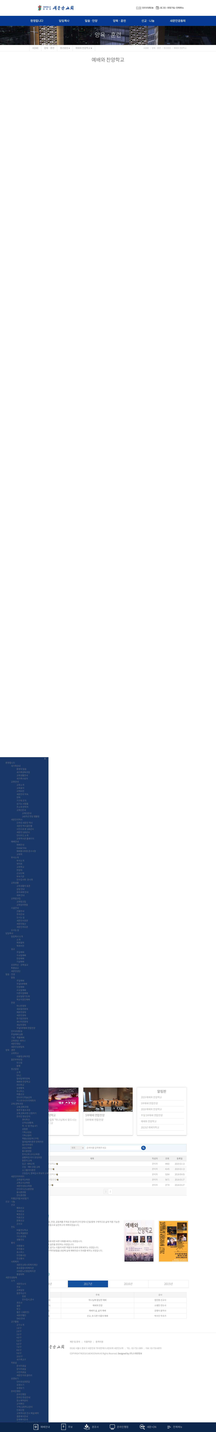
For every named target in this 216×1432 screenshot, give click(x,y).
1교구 (19, 1327)
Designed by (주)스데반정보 (130, 1353)
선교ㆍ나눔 (147, 20)
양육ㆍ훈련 (119, 20)
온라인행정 (16, 1391)
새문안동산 (21, 923)
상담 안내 (21, 889)
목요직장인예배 (23, 999)
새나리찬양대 (22, 1021)
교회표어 (20, 788)
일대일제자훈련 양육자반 (32, 1141)
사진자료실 (21, 1372)
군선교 (19, 1223)
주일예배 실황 (17, 1034)
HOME (35, 48)
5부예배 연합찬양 (94, 1115)
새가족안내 (16, 765)
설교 (13, 948)
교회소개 (20, 784)
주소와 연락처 (22, 806)
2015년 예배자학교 (150, 1127)
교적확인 (20, 1403)
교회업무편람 (22, 904)
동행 (18, 1065)
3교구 (19, 1334)
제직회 (19, 863)
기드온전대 (21, 1236)
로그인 (163, 8)
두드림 (19, 1062)
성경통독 (20, 1087)
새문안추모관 (22, 926)
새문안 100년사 (23, 832)
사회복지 (15, 1261)
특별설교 (15, 967)
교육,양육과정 (17, 1103)
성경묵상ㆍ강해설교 (19, 964)
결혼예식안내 (22, 1416)
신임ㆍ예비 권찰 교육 (31, 1166)
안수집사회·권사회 (25, 879)
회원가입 (171, 8)
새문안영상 (16, 1043)
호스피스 (20, 1252)
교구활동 (15, 1321)
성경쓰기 (20, 1384)
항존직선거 (21, 1293)
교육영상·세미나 (18, 1040)
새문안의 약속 (22, 794)
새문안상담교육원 (24, 1185)
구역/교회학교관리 (25, 1406)
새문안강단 (16, 971)
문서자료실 (21, 1365)
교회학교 (20, 866)
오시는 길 (21, 917)
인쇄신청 (20, 1409)
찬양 (13, 1002)
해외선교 (20, 1207)
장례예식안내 (22, 1419)
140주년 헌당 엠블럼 (30, 816)
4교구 (19, 1337)
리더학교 (20, 1084)
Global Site (21, 847)
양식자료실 (21, 1368)
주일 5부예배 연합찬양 (152, 1115)
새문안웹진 (21, 1315)
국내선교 (20, 1211)
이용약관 (88, 1341)
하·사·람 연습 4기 (29, 1125)
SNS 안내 (21, 1318)
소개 (18, 939)
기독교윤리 (27, 1135)
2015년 (168, 1284)
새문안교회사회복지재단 (27, 1264)
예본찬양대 (21, 1012)
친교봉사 (20, 1258)
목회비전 (20, 945)
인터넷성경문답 (23, 1381)
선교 (13, 1204)
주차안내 (20, 914)
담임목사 (64, 20)
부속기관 (20, 876)
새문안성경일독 (17, 1046)
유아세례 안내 (22, 892)
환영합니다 (36, 20)
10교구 (19, 1356)
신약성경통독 (27, 1122)
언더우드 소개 (22, 835)
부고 (18, 1308)
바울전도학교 (22, 1230)
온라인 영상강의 (23, 1116)
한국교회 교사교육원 (31, 1154)
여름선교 (20, 1094)
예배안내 (15, 841)
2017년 (88, 1284)
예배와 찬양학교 (23, 1081)
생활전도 (20, 1239)
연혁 (18, 797)
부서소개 (15, 857)
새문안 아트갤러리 (24, 1375)
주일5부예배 (22, 983)
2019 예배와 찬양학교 (151, 1097)
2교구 (19, 1331)
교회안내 (15, 781)
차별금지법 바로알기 (20, 1198)
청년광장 (15, 1068)
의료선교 (20, 1217)
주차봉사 (20, 1248)
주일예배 (20, 952)
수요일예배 (21, 955)
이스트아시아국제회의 (26, 1100)
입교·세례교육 (28, 1163)
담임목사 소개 (17, 936)
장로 (24, 1296)
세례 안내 (21, 895)
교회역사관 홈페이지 (25, 838)
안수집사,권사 (28, 1299)
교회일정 (20, 1290)
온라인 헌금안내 (23, 1397)
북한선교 (20, 1214)
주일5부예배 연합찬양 (26, 1027)
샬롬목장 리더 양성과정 (32, 1157)
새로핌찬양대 (22, 1008)
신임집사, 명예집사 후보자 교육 (35, 1173)
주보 (18, 1286)
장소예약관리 (22, 1400)
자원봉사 (20, 1245)
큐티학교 (26, 1119)
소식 (13, 1280)
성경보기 (15, 1378)
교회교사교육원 (23, 1182)
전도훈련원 (21, 1195)
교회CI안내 (21, 810)
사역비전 (20, 791)
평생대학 (20, 1274)
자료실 (14, 1362)
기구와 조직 (21, 800)
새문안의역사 (16, 819)
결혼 (18, 1305)
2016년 (128, 1284)
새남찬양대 (21, 1024)
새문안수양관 (22, 920)
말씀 (13, 977)
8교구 (19, 1349)
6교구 (19, 1343)
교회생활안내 (22, 775)
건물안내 (20, 911)
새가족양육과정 (23, 772)
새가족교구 (21, 1359)
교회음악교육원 (23, 1179)
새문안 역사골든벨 (24, 825)
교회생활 (15, 882)
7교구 (19, 1346)
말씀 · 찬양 (91, 20)
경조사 (19, 1302)
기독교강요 (27, 1132)
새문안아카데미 (17, 1176)
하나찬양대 (21, 1005)
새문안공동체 (178, 20)
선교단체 (20, 873)
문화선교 (20, 1220)
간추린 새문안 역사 (25, 822)
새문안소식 (21, 1283)
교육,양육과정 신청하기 (27, 1113)
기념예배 (20, 961)
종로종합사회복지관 (25, 1267)
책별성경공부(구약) (30, 1138)
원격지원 (99, 1341)
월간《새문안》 (23, 1312)
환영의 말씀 (21, 769)
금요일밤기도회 (23, 996)
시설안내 (15, 907)
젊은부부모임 (16, 1059)
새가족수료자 (22, 778)
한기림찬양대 (22, 1018)
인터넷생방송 (16, 1031)
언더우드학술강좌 (24, 1097)
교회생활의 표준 (23, 885)
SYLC (19, 1075)
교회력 (19, 854)
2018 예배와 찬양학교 (151, 1109)
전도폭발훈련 (22, 1233)
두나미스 (20, 1091)
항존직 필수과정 (23, 1110)
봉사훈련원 (27, 1151)
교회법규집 (16, 898)
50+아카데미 (27, 1144)
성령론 (25, 1129)
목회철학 (20, 942)
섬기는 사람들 (22, 803)
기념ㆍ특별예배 (17, 1037)
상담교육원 (27, 1147)
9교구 (19, 1353)
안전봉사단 (21, 1255)
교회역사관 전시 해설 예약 (28, 1413)
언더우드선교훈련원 (25, 1189)
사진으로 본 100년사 (25, 829)
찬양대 (19, 870)
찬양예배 (20, 958)
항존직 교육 (27, 1160)
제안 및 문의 (75, 1341)
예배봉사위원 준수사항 (26, 851)
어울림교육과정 (23, 1056)
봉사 (13, 1242)
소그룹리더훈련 (28, 1170)
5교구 (19, 1340)
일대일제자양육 (23, 1078)
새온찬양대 (21, 1015)
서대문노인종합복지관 (26, 1271)
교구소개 (20, 1324)
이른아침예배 (22, 993)
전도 (13, 1226)
